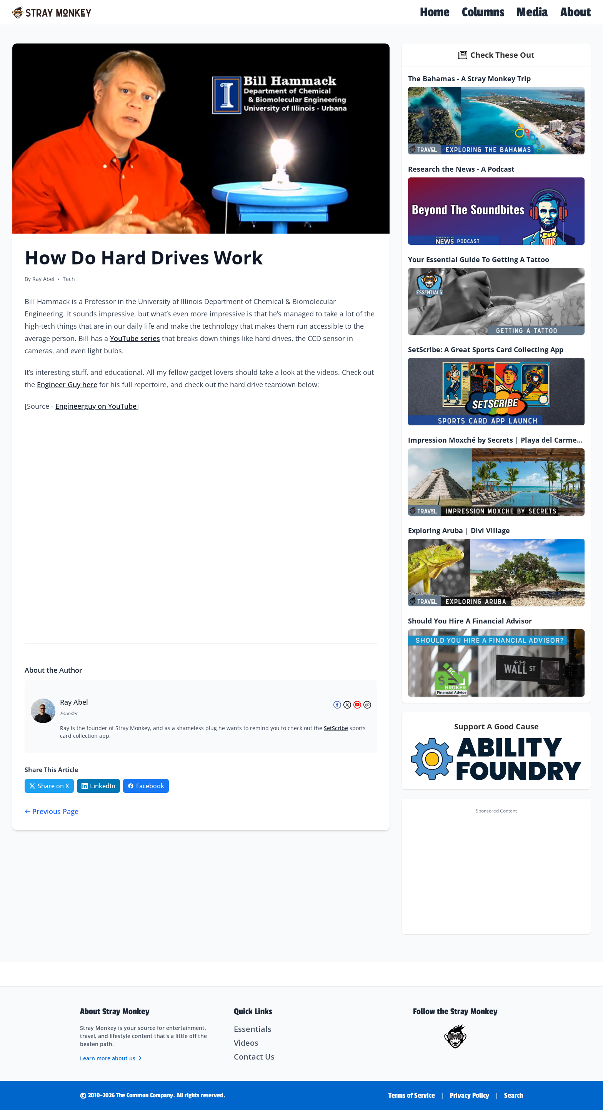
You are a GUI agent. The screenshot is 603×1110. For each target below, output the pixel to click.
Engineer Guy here (67, 384)
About (575, 12)
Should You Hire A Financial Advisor (470, 620)
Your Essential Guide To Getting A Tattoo (478, 259)
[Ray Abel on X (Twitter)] (347, 705)
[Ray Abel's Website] (367, 705)
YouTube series (135, 338)
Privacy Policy (469, 1095)
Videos (246, 1043)
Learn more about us (111, 1058)
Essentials (253, 1029)
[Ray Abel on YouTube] (357, 705)
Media (532, 12)
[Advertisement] (496, 871)
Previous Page (51, 811)
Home (435, 12)
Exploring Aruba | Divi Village (459, 530)
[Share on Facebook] (146, 786)
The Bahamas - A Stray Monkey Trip (469, 78)
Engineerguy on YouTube (96, 406)
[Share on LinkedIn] (98, 786)
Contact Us (254, 1056)
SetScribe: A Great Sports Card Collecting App (485, 349)
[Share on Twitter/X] (49, 786)
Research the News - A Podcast (461, 169)
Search (513, 1095)
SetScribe (336, 728)
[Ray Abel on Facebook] (337, 705)
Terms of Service (411, 1095)
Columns (483, 12)
